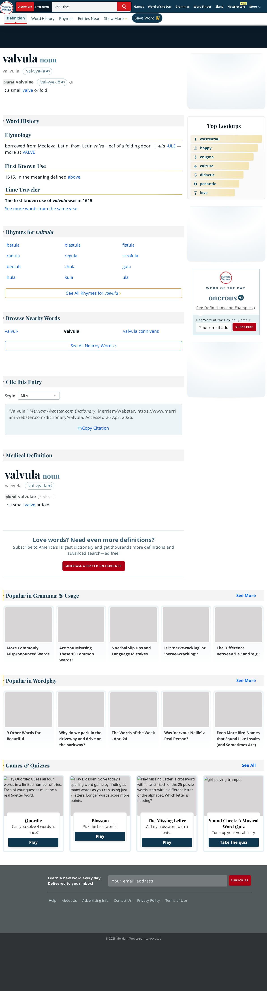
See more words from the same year (41, 208)
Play (33, 842)
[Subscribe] (240, 880)
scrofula (130, 256)
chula (70, 266)
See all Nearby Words (92, 346)
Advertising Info (96, 900)
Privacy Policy (149, 900)
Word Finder (202, 6)
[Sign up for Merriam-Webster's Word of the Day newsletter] (167, 881)
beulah (14, 266)
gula (126, 266)
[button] (255, 6)
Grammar (182, 6)
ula (125, 277)
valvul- (11, 331)
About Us (70, 900)
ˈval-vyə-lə (38, 71)
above (74, 177)
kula (69, 277)
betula (13, 245)
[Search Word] (124, 6)
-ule (171, 146)
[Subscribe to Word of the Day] (213, 327)
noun (48, 59)
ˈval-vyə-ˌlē (52, 82)
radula (13, 256)
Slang (219, 6)
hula (11, 277)
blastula (73, 245)
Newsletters (236, 6)
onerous (223, 297)
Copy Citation (93, 428)
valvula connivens (141, 331)
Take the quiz (233, 842)
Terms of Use (176, 900)
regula (71, 256)
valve (28, 90)
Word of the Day (159, 6)
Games (139, 6)
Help (54, 900)
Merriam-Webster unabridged (93, 566)
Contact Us (124, 900)
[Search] (91, 6)
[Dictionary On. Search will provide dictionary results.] (34, 7)
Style (10, 396)
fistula (128, 245)
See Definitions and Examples (224, 307)
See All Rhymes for (92, 293)
